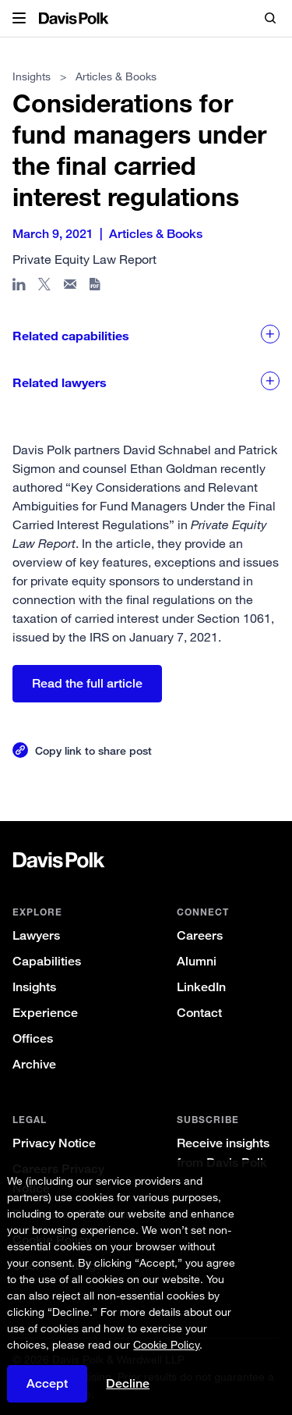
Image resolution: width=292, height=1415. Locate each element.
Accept (47, 1392)
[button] (19, 18)
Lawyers (36, 935)
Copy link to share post (93, 750)
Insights (34, 986)
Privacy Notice (54, 1143)
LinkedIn (201, 986)
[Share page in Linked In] (19, 287)
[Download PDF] (96, 287)
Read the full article (87, 683)
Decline (128, 1392)
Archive (34, 1064)
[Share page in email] (70, 287)
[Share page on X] (44, 287)
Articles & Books (116, 76)
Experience (45, 1012)
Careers (200, 935)
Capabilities (46, 961)
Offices (32, 1038)
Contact (199, 1012)
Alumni (196, 961)
